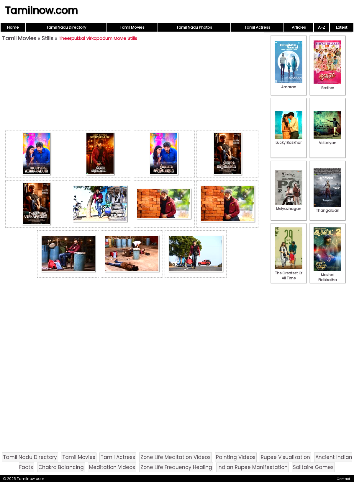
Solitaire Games (313, 467)
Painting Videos (235, 457)
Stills (47, 38)
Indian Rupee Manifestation (252, 467)
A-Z (321, 27)
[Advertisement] (132, 87)
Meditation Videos (112, 467)
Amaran (288, 84)
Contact (343, 478)
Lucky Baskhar (288, 140)
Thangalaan (327, 208)
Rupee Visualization (285, 457)
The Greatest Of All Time (288, 273)
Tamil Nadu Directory (66, 27)
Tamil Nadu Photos (194, 27)
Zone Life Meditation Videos (175, 457)
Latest (341, 27)
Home (13, 27)
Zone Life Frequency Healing (176, 467)
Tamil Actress (257, 27)
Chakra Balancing (61, 467)
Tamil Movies (132, 27)
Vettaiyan (327, 140)
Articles (299, 27)
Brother (327, 85)
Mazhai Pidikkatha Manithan (327, 277)
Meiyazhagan (288, 206)
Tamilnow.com (41, 10)
